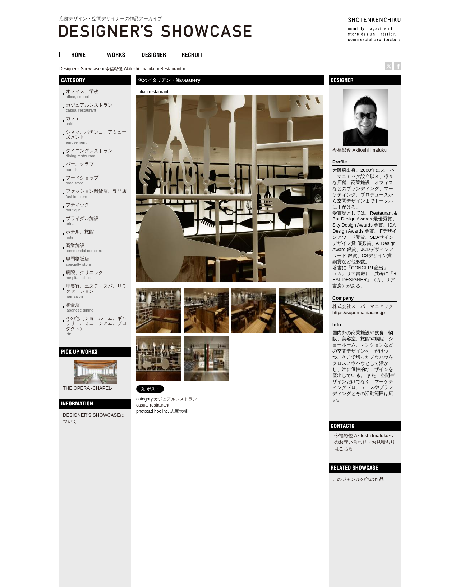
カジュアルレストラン (89, 107)
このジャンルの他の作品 (358, 479)
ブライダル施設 (82, 221)
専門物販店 (78, 261)
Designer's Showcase (80, 68)
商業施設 (84, 248)
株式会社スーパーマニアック (362, 306)
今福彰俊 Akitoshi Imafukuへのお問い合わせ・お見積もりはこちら (364, 442)
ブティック (77, 207)
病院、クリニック (84, 275)
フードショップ (82, 180)
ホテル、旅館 (80, 234)
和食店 (79, 307)
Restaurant (170, 68)
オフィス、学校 (82, 94)
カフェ (73, 121)
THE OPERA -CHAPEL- (88, 388)
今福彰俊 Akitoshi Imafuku (130, 68)
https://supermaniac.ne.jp (358, 312)
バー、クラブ (80, 166)
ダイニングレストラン (89, 153)
